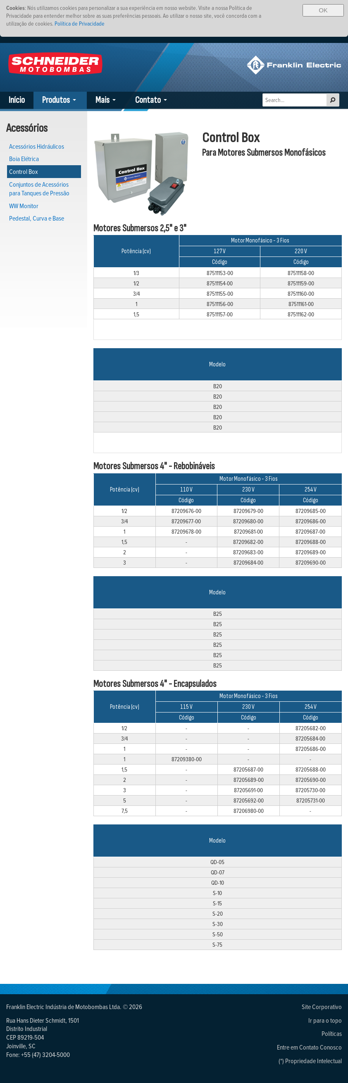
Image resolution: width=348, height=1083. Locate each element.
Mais (102, 100)
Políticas (332, 1033)
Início (17, 100)
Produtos (56, 100)
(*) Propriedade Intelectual (310, 1060)
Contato (148, 100)
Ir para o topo (325, 1020)
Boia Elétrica (24, 158)
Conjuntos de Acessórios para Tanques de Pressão (39, 188)
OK (323, 10)
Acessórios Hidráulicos (36, 146)
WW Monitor (23, 205)
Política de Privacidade (80, 23)
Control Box (23, 171)
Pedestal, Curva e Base (36, 218)
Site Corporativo (322, 1006)
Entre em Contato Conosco (309, 1047)
